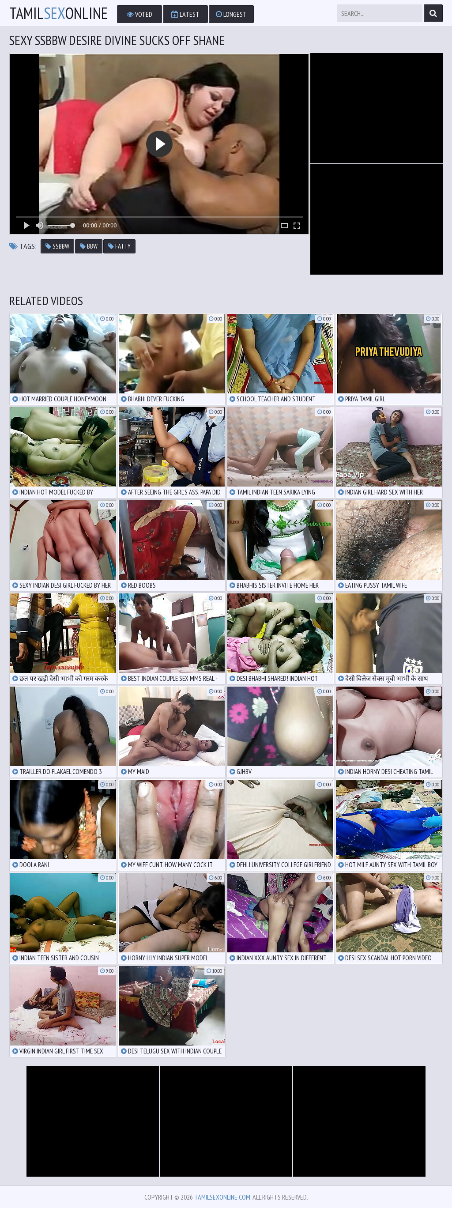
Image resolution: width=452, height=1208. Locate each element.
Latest (185, 14)
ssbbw (57, 246)
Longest (231, 14)
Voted (139, 14)
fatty (119, 246)
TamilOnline (58, 13)
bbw (89, 246)
